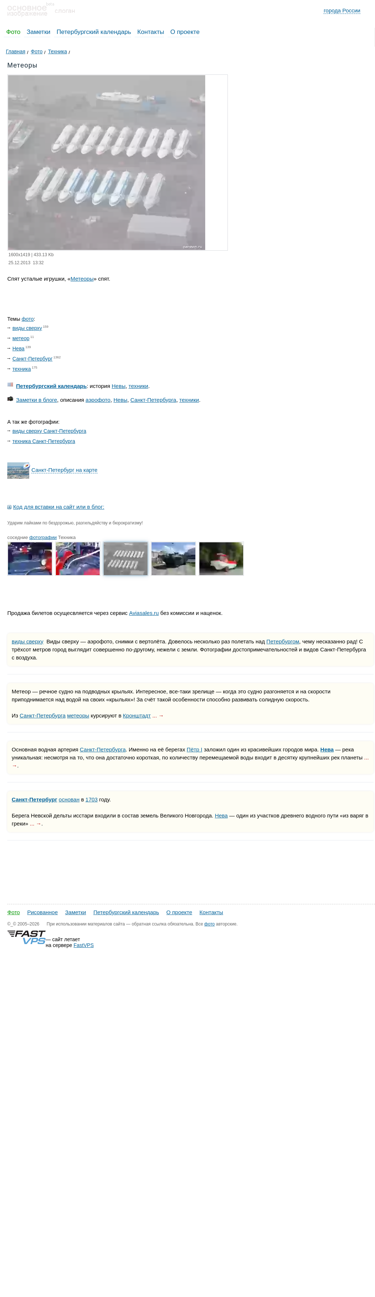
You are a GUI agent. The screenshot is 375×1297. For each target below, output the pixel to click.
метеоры (78, 715)
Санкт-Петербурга (153, 400)
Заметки (38, 31)
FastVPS (84, 945)
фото (28, 319)
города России (342, 10)
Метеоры (81, 279)
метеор (21, 338)
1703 (91, 799)
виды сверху (27, 328)
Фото (13, 31)
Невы (119, 386)
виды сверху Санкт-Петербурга (49, 431)
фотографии (43, 537)
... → (158, 715)
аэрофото (97, 400)
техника (21, 369)
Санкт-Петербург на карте (64, 470)
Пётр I (194, 749)
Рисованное (42, 912)
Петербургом (283, 641)
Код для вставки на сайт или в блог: (58, 507)
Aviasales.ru (143, 613)
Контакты (150, 31)
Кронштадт (137, 715)
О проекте (184, 31)
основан (69, 799)
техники (138, 386)
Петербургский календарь (94, 31)
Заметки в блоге (36, 400)
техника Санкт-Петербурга (43, 441)
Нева (18, 348)
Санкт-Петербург (32, 359)
